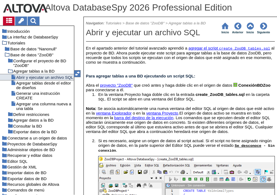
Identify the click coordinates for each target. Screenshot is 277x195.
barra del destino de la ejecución (143, 117)
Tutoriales (113, 23)
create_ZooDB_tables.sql (244, 49)
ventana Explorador (114, 113)
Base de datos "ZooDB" (145, 23)
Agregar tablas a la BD (187, 23)
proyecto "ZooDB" (116, 85)
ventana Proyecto (162, 113)
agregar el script (204, 48)
